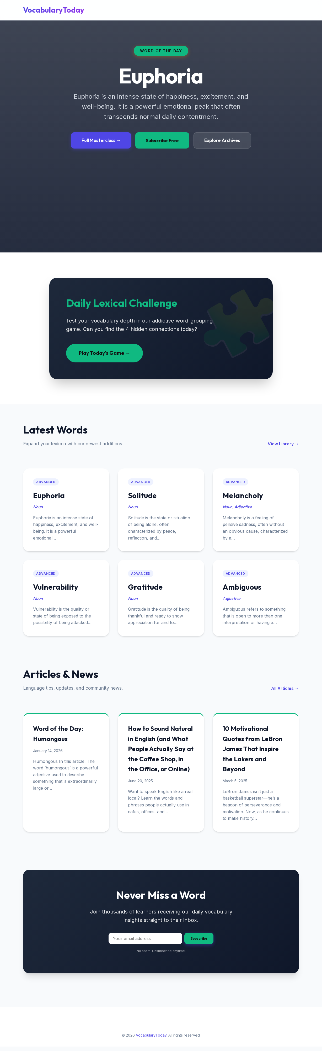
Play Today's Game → (104, 353)
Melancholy (243, 496)
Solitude (142, 496)
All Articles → (285, 691)
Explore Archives (222, 140)
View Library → (283, 443)
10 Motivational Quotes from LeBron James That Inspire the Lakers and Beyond (253, 752)
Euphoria (50, 496)
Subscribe (199, 943)
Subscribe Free (162, 141)
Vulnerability (56, 589)
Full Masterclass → (101, 140)
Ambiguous (242, 589)
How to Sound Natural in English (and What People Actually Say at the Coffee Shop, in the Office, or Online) (160, 752)
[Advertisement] (161, 188)
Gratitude (145, 589)
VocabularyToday (53, 9)
